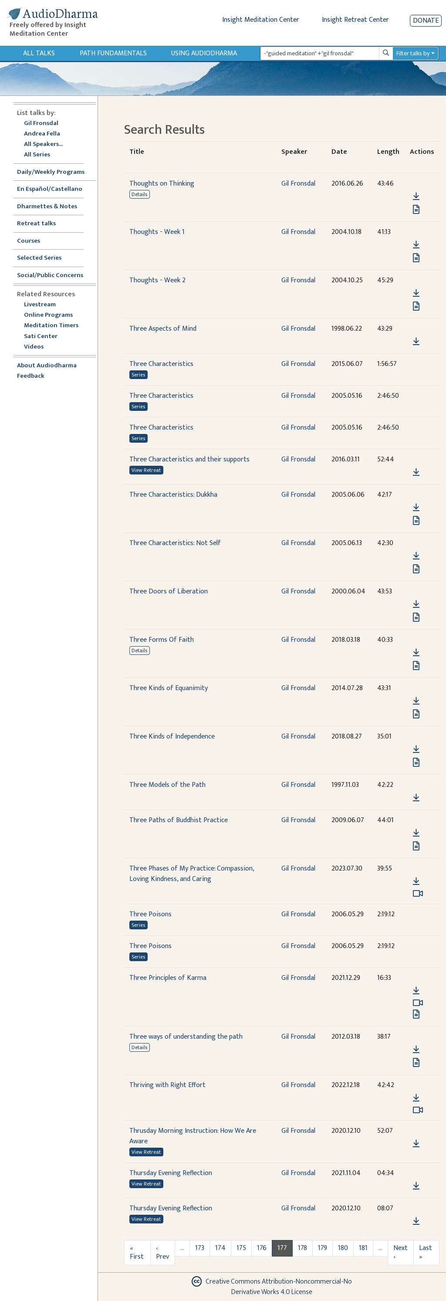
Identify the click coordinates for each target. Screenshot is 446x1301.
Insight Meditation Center (260, 20)
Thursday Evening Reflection (170, 1173)
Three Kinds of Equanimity (168, 688)
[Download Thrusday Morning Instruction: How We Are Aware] (416, 1143)
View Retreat (146, 470)
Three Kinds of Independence (172, 736)
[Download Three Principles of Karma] (416, 990)
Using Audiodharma (204, 53)
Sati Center (40, 337)
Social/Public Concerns (50, 276)
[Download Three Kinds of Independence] (416, 749)
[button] (416, 184)
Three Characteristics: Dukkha (173, 495)
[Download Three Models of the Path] (416, 797)
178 (302, 1248)
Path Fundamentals (113, 53)
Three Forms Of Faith (161, 640)
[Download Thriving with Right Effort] (416, 1097)
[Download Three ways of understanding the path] (416, 1049)
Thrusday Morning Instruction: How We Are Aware (192, 1136)
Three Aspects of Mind (162, 329)
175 (241, 1248)
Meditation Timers (51, 326)
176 (262, 1248)
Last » (425, 1252)
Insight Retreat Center (355, 20)
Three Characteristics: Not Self (175, 543)
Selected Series (44, 258)
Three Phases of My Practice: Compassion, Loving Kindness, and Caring (191, 874)
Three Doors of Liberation (168, 591)
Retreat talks (36, 224)
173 (199, 1248)
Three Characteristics (161, 364)
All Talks (39, 53)
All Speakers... (43, 144)
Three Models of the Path (167, 785)
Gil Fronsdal (41, 124)
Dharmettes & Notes (47, 207)
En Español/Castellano (49, 189)
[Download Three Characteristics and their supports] (416, 472)
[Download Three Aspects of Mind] (416, 341)
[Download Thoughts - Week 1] (416, 244)
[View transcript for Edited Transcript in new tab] (416, 1014)
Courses (28, 241)
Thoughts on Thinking (161, 184)
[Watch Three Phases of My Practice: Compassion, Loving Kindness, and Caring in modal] (418, 894)
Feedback (30, 376)
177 (282, 1248)
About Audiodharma (47, 366)
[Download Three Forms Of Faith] (416, 652)
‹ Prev (162, 1252)
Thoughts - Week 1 (157, 232)
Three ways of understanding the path (186, 1037)
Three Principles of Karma (167, 978)
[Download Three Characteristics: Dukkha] (416, 507)
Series (138, 374)
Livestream (40, 305)
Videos (38, 347)
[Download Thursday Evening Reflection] (416, 1186)
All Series (37, 155)
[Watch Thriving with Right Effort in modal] (418, 1110)
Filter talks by (412, 53)
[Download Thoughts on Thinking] (416, 196)
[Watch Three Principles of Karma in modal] (418, 1003)
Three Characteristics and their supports (189, 459)
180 (343, 1248)
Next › (400, 1252)
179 (322, 1248)
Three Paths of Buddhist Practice (178, 820)
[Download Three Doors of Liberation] (416, 604)
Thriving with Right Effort (167, 1085)
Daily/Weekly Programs (55, 172)
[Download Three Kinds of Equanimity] (416, 701)
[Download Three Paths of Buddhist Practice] (416, 833)
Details (139, 194)
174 (220, 1248)
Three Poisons (150, 914)
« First (137, 1252)
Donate (426, 21)
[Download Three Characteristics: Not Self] (416, 555)
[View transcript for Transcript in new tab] (416, 209)
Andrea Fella (42, 134)
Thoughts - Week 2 (157, 280)
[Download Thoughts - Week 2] (416, 293)
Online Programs (48, 315)
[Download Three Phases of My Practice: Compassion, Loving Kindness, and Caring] (416, 881)
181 (363, 1248)
